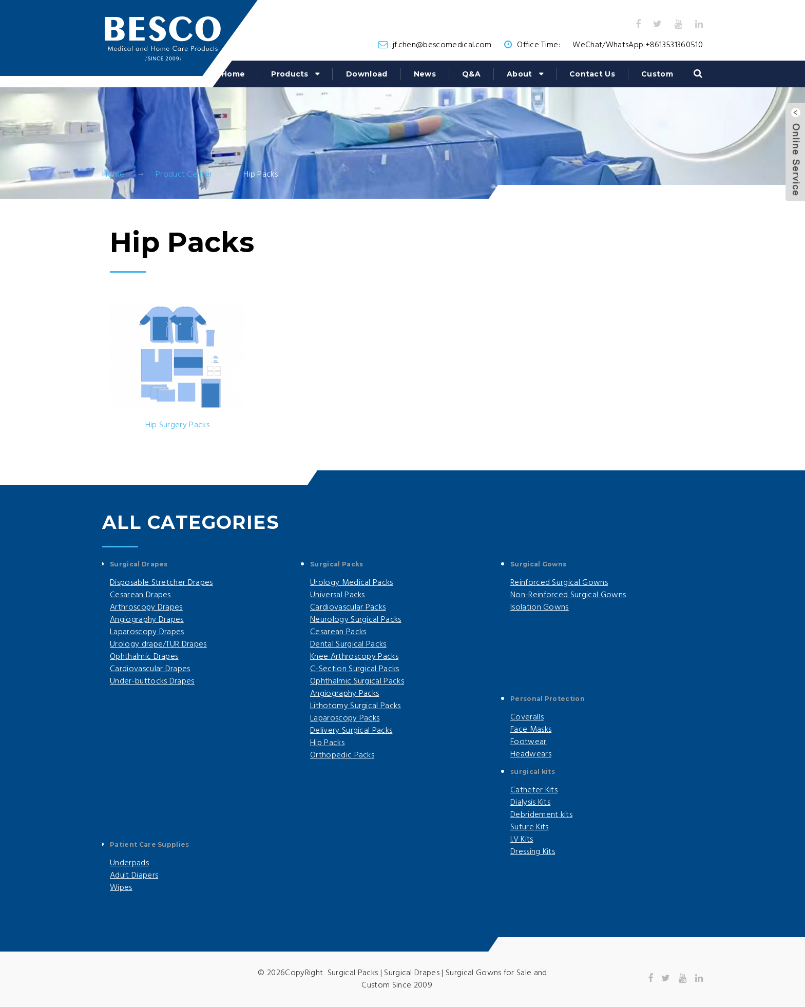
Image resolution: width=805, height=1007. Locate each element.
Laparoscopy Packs (344, 718)
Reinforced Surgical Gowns (559, 583)
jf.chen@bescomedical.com (442, 45)
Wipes (121, 888)
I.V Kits (521, 839)
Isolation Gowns (539, 607)
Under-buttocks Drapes (152, 681)
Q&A (471, 74)
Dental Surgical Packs (348, 644)
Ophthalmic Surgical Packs (357, 681)
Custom (657, 74)
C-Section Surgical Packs (354, 669)
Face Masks (530, 729)
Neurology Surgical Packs (355, 619)
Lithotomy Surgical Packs (355, 706)
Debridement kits (541, 815)
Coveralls (527, 717)
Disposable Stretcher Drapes (161, 583)
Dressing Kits (532, 852)
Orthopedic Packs (342, 755)
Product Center (184, 174)
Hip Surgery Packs (177, 425)
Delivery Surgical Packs (351, 730)
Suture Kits (529, 827)
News (425, 74)
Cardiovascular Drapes (150, 669)
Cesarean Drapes (140, 595)
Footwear (528, 742)
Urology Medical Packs (351, 583)
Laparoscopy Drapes (147, 632)
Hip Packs (327, 743)
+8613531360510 (674, 45)
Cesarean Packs (338, 632)
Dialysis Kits (530, 802)
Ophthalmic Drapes (144, 656)
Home (233, 74)
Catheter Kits (534, 790)
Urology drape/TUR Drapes (158, 644)
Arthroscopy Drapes (146, 607)
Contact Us (592, 74)
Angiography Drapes (147, 619)
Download (367, 74)
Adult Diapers (134, 875)
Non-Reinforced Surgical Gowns (568, 595)
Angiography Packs (344, 693)
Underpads (129, 863)
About (519, 74)
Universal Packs (337, 595)
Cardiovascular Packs (348, 607)
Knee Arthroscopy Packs (354, 656)
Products (290, 74)
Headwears (530, 754)
